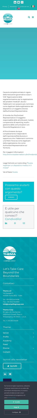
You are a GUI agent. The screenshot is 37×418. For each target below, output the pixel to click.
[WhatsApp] (15, 225)
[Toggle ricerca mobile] (29, 17)
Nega (16, 407)
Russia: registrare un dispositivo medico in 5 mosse (18, 165)
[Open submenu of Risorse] (33, 348)
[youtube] (10, 374)
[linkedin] (5, 374)
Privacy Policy (12, 398)
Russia (15, 172)
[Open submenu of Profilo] (33, 337)
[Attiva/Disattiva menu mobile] (33, 17)
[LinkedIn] (6, 225)
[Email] (24, 225)
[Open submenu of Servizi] (33, 333)
